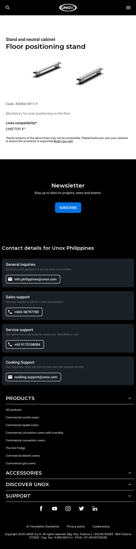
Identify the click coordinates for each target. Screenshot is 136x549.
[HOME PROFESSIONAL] (68, 7)
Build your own (63, 141)
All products (13, 409)
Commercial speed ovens (22, 425)
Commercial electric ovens (23, 455)
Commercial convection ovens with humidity (34, 432)
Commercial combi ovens (22, 417)
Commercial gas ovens (21, 463)
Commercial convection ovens (25, 440)
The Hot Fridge (15, 448)
